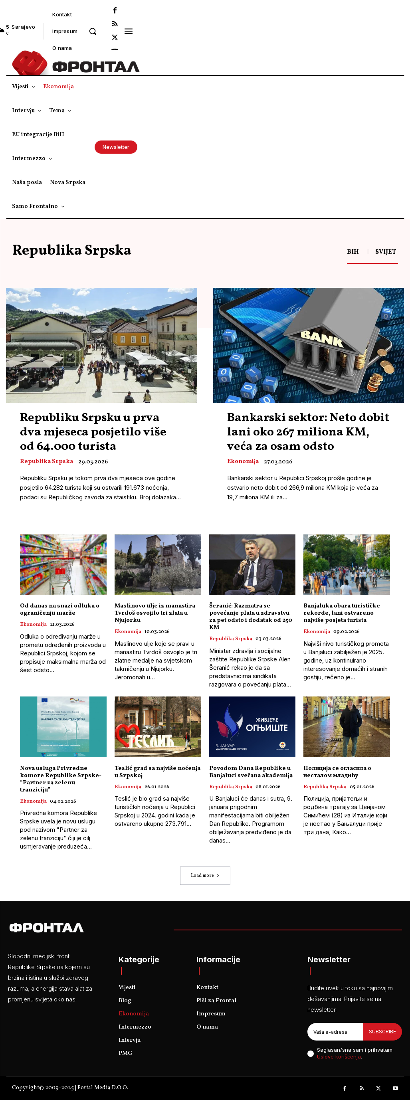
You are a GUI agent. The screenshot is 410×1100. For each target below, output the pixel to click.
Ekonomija (243, 461)
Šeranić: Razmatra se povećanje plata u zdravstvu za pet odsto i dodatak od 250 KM (250, 617)
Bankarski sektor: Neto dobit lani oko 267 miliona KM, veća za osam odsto (308, 432)
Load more (205, 875)
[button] (92, 31)
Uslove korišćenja (339, 1056)
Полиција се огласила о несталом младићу (337, 772)
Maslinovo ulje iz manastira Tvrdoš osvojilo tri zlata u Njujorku (155, 613)
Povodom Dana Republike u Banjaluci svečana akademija (251, 772)
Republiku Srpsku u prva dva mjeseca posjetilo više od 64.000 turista (93, 432)
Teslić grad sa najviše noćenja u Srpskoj (157, 772)
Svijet (385, 252)
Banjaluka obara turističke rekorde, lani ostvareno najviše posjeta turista (341, 613)
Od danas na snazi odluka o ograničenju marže (59, 609)
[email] (335, 1032)
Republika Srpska (46, 461)
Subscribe (382, 1032)
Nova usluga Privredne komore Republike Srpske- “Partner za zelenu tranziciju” (60, 779)
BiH (353, 252)
